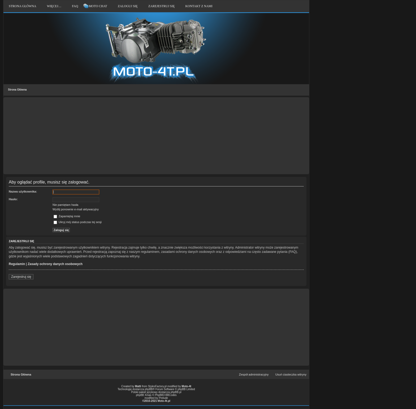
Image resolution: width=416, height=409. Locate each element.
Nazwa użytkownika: (23, 191)
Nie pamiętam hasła (65, 204)
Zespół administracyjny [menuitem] (254, 374)
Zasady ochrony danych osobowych (55, 264)
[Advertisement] (156, 136)
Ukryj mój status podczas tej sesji (78, 222)
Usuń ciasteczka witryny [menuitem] (290, 374)
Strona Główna (17, 89)
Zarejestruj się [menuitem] (161, 6)
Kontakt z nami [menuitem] (199, 6)
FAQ (75, 6)
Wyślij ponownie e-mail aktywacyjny (76, 209)
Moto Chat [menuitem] (98, 6)
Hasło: (13, 199)
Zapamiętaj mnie (67, 216)
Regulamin (17, 264)
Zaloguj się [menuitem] (128, 6)
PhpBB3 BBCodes (166, 395)
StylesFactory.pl (157, 386)
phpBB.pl (176, 392)
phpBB (149, 389)
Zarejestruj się (21, 277)
